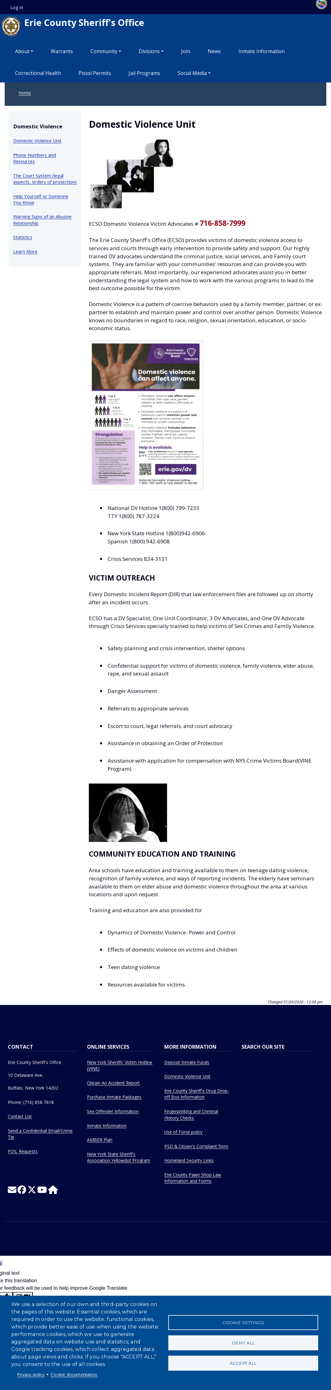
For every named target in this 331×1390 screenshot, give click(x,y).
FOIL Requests (23, 1151)
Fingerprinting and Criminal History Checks (191, 1114)
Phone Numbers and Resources (34, 158)
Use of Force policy (183, 1132)
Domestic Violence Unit (37, 140)
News (214, 51)
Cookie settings (243, 1322)
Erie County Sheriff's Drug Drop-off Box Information (196, 1094)
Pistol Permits (95, 73)
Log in (16, 7)
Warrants (62, 51)
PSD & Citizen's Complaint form (196, 1146)
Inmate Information (261, 51)
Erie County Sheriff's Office (72, 26)
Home (24, 93)
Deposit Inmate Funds (186, 1062)
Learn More (25, 251)
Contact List (20, 1116)
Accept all (243, 1363)
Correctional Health (38, 73)
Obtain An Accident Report (113, 1083)
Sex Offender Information (113, 1111)
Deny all (243, 1342)
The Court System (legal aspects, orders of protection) (45, 178)
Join (185, 51)
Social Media (192, 73)
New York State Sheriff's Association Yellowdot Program (118, 1157)
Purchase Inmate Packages (114, 1097)
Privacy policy (30, 1375)
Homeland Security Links (189, 1160)
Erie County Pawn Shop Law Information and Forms (192, 1178)
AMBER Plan (99, 1140)
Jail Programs (144, 73)
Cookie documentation (74, 1375)
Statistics (22, 237)
